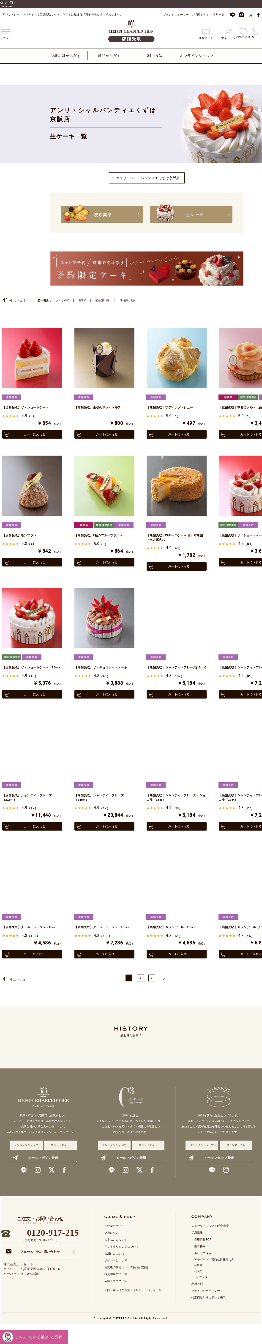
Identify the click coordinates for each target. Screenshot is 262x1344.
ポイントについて (115, 1277)
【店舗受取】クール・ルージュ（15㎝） (31, 940)
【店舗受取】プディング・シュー (173, 407)
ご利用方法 (153, 56)
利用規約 (197, 1300)
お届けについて (114, 1270)
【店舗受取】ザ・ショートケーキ (29, 407)
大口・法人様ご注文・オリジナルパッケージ (133, 1307)
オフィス (202, 1294)
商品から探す (109, 56)
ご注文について (114, 1242)
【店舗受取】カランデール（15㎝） (175, 938)
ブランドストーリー (176, 14)
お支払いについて (115, 1256)
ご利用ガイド (200, 14)
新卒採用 (200, 1263)
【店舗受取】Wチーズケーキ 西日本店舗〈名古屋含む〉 (175, 538)
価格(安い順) (105, 299)
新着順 (84, 299)
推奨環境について (115, 1291)
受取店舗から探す (65, 56)
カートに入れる (32, 434)
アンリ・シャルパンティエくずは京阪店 (148, 178)
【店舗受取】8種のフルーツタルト (102, 536)
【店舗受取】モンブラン (21, 536)
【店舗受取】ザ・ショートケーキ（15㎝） (29, 672)
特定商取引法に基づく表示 (208, 1314)
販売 (199, 1288)
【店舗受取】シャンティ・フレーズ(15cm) (175, 672)
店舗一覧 (218, 14)
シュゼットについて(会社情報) (211, 1242)
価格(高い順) (131, 299)
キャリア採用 (202, 1270)
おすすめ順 (63, 299)
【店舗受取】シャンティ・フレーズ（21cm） (30, 806)
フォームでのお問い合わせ (33, 1268)
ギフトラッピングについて (121, 1263)
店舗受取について (115, 1297)
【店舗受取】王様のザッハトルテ (101, 407)
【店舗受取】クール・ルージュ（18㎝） (103, 940)
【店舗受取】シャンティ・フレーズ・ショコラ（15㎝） (173, 806)
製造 (199, 1282)
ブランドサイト (60, 1162)
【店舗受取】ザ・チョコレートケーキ (102, 672)
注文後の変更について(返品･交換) (126, 1284)
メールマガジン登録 (35, 1174)
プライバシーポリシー (205, 1307)
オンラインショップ (197, 56)
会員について (113, 1249)
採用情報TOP (203, 1256)
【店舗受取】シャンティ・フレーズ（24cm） (102, 806)
